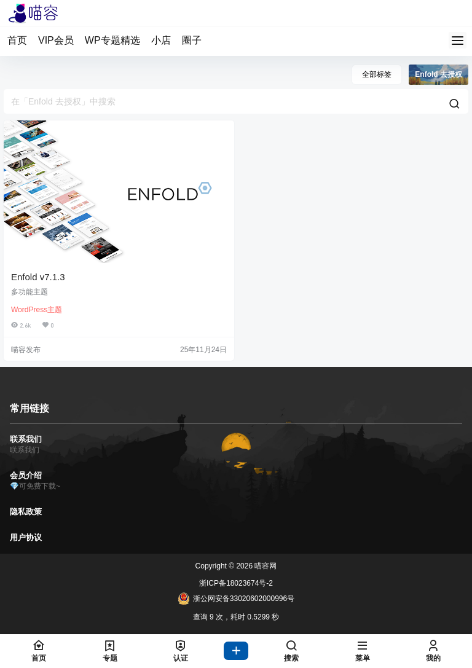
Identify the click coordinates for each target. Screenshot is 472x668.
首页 (17, 40)
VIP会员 (56, 40)
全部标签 (376, 74)
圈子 (192, 40)
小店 (161, 40)
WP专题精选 (112, 40)
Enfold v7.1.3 (38, 277)
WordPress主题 (36, 309)
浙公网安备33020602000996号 (236, 598)
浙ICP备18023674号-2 (236, 583)
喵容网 (265, 566)
